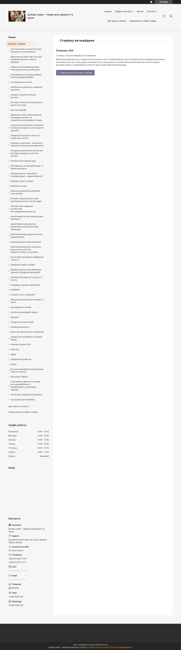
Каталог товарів (16, 44)
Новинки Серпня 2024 (21, 344)
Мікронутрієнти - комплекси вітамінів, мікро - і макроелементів (27, 174)
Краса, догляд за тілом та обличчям (27, 332)
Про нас (140, 11)
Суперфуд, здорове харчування (25, 285)
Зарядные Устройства (21, 359)
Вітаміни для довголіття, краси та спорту (26, 278)
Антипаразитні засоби (21, 307)
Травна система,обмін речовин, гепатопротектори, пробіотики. (25, 68)
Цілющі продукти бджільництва (26, 242)
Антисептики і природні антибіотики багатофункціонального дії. (23, 209)
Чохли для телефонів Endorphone (26, 395)
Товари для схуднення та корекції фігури (26, 338)
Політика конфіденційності (121, 647)
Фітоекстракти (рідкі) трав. (23, 161)
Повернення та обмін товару (143, 21)
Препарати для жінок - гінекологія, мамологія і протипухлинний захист (27, 144)
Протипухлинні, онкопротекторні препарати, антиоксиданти (26, 50)
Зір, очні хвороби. (18, 110)
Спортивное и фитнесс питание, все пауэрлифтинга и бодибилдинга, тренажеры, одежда (26, 385)
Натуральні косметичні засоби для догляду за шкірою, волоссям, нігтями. (27, 153)
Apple (13, 354)
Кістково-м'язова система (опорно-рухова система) (27, 103)
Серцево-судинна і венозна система (23, 96)
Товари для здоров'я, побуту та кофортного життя (25, 136)
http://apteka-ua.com (17, 570)
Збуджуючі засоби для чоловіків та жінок (27, 300)
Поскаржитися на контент (98, 647)
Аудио (14, 364)
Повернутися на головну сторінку (76, 73)
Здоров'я (15, 317)
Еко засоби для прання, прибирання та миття (27, 258)
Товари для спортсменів (22, 322)
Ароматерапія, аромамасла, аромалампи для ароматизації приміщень (25, 226)
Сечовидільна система (21, 82)
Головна (107, 11)
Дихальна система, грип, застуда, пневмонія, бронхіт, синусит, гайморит (26, 59)
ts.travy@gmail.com (17, 579)
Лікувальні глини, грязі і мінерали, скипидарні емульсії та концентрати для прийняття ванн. (26, 117)
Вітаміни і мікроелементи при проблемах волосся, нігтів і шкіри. (26, 199)
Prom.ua (104, 645)
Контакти (151, 11)
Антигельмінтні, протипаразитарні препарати (27, 217)
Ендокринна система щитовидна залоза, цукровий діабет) (26, 76)
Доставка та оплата (117, 21)
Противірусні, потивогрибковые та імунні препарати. (27, 167)
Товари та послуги (123, 11)
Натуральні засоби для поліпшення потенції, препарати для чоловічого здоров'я (27, 128)
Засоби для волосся (20, 327)
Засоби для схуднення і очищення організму (26, 88)
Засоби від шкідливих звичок (24, 312)
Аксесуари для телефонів (23, 399)
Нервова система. (19, 186)
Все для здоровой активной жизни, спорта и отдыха (27, 370)
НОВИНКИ (15, 290)
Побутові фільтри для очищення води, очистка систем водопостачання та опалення (26, 249)
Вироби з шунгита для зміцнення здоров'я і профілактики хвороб (26, 271)
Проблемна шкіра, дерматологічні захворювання (26, 235)
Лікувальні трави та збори (23, 265)
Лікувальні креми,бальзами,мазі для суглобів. (25, 192)
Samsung (15, 349)
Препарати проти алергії (22, 181)
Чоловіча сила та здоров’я (23, 295)
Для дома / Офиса (19, 377)
